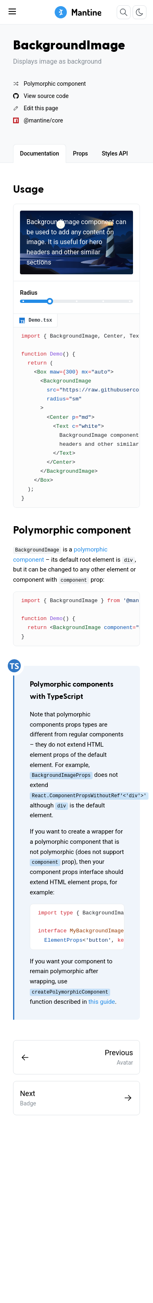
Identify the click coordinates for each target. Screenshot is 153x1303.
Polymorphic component (49, 84)
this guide (102, 1001)
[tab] (39, 153)
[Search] (124, 12)
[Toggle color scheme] (139, 12)
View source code (41, 96)
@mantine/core (38, 120)
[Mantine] (78, 12)
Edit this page (35, 108)
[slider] (50, 301)
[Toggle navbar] (12, 11)
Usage (28, 190)
